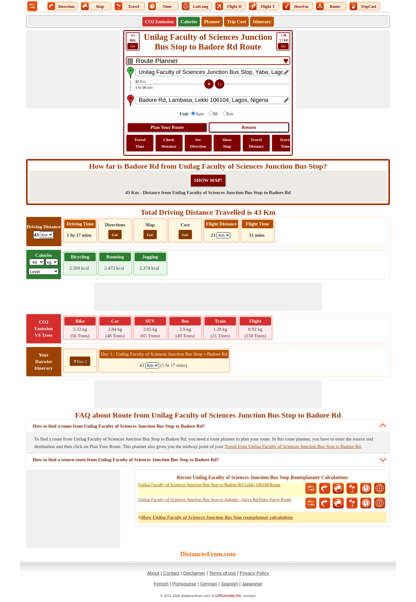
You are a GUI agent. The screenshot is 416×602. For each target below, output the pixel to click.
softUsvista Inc (228, 595)
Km (230, 114)
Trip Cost (236, 21)
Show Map (227, 143)
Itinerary (262, 21)
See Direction (198, 143)
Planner (212, 21)
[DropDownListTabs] (208, 60)
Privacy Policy (254, 573)
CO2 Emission (159, 21)
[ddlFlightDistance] (223, 235)
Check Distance (168, 143)
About (153, 573)
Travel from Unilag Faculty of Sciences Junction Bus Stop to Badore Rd (293, 446)
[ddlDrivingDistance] (46, 234)
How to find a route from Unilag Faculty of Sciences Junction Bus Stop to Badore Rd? (119, 426)
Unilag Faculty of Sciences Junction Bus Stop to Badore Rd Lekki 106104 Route (209, 485)
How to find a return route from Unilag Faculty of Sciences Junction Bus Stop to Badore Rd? (126, 459)
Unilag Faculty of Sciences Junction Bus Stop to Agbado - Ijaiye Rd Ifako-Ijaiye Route (214, 499)
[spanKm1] (152, 365)
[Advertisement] (73, 69)
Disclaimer (194, 573)
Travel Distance (256, 143)
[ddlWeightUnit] (51, 262)
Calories (189, 21)
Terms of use (222, 573)
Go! (115, 234)
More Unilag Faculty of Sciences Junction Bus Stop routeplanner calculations (217, 517)
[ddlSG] (44, 271)
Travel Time (140, 143)
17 (283, 41)
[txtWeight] (36, 262)
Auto (199, 114)
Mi (215, 114)
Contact (171, 573)
